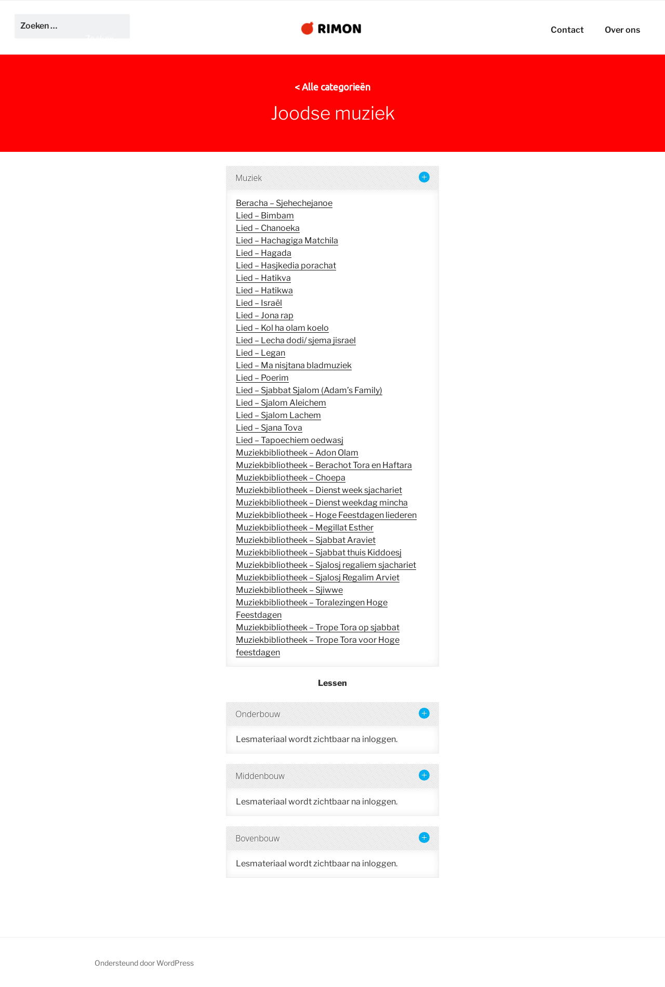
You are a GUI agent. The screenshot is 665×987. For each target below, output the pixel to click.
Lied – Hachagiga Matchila (287, 240)
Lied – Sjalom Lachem (278, 415)
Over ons (622, 29)
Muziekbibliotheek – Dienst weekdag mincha (322, 503)
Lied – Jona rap (265, 315)
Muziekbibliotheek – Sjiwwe (289, 590)
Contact (567, 29)
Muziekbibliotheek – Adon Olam (297, 453)
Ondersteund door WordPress (144, 962)
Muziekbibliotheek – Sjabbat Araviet (306, 540)
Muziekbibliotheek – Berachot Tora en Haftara (324, 465)
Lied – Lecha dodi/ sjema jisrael (296, 340)
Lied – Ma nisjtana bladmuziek (294, 365)
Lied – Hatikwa (264, 290)
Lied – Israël (259, 303)
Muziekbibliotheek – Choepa (290, 478)
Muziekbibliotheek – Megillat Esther (305, 528)
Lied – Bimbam (265, 215)
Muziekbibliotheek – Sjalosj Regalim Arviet (318, 577)
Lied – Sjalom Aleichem (281, 403)
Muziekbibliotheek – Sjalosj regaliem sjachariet (326, 565)
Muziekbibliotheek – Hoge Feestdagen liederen (326, 515)
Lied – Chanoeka (268, 228)
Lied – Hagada (263, 253)
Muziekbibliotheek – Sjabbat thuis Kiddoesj (319, 552)
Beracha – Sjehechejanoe (284, 203)
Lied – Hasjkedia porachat (286, 265)
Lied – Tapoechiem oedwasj (289, 440)
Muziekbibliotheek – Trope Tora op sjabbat (318, 627)
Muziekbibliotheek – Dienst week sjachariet (319, 490)
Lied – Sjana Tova (269, 428)
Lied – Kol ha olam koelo (282, 328)
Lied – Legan (260, 353)
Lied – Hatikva (263, 278)
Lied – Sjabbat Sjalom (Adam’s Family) (309, 390)
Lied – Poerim (262, 378)
